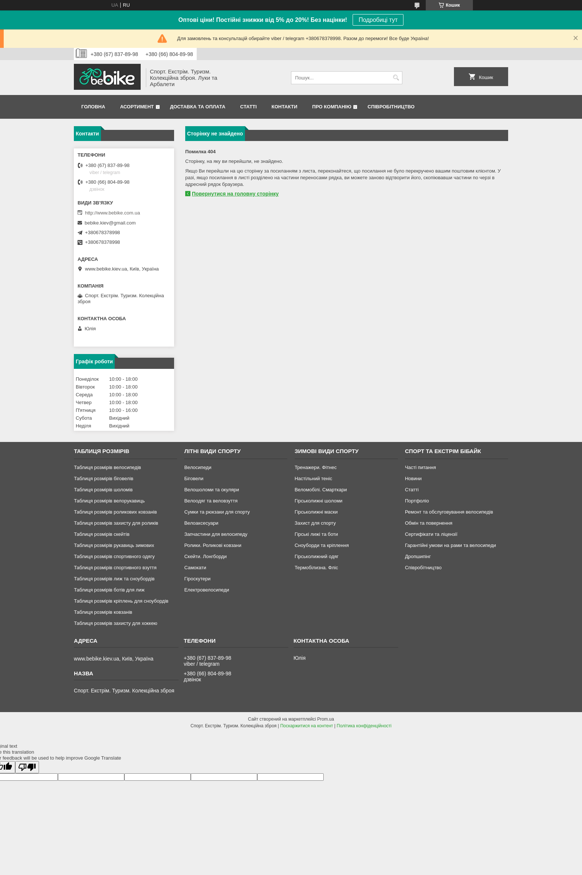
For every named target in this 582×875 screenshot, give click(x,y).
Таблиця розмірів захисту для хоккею (115, 623)
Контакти (285, 106)
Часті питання (420, 467)
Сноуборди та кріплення (322, 545)
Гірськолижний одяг (317, 556)
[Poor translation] (27, 767)
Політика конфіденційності (364, 725)
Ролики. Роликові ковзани (212, 545)
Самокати (195, 567)
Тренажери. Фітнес (316, 467)
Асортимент (137, 106)
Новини (413, 478)
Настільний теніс (313, 478)
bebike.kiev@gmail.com (110, 223)
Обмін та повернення (428, 523)
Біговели (193, 478)
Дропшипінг (418, 556)
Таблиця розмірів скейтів (102, 534)
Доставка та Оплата (197, 106)
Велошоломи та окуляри (211, 489)
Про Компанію (332, 106)
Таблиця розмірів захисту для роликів (116, 523)
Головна (93, 106)
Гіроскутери (197, 578)
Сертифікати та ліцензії (431, 534)
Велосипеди (197, 467)
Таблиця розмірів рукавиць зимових (114, 545)
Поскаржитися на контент (306, 725)
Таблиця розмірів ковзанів (103, 612)
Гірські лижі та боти (316, 534)
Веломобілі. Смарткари (321, 489)
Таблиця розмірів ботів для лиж (109, 590)
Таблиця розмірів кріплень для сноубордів (121, 601)
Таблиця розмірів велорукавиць (109, 501)
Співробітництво (391, 106)
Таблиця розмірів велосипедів (107, 467)
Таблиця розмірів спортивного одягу (114, 556)
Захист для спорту (315, 523)
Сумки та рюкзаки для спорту (217, 512)
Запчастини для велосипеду (215, 534)
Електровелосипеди (206, 590)
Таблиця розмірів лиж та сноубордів (114, 578)
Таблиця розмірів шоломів (103, 489)
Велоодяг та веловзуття (211, 501)
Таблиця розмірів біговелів (103, 478)
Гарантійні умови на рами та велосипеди (450, 545)
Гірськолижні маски (316, 512)
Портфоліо (417, 501)
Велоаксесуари (201, 523)
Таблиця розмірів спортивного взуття (115, 567)
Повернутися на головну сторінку (235, 194)
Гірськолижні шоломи (319, 501)
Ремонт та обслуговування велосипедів (449, 512)
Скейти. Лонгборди (205, 556)
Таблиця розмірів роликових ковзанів (115, 512)
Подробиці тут (378, 20)
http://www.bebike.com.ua (112, 213)
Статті (248, 106)
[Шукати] (395, 77)
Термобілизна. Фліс (316, 567)
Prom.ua (325, 719)
